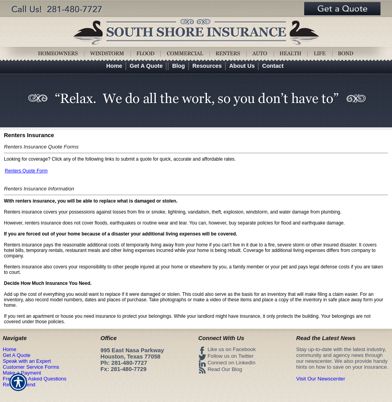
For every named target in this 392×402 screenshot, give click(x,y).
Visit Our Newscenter (320, 379)
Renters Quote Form (26, 171)
